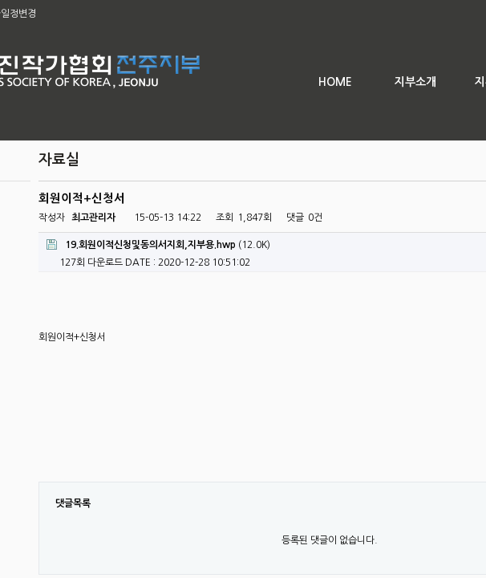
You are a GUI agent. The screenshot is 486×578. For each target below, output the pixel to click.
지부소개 (415, 82)
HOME (335, 82)
